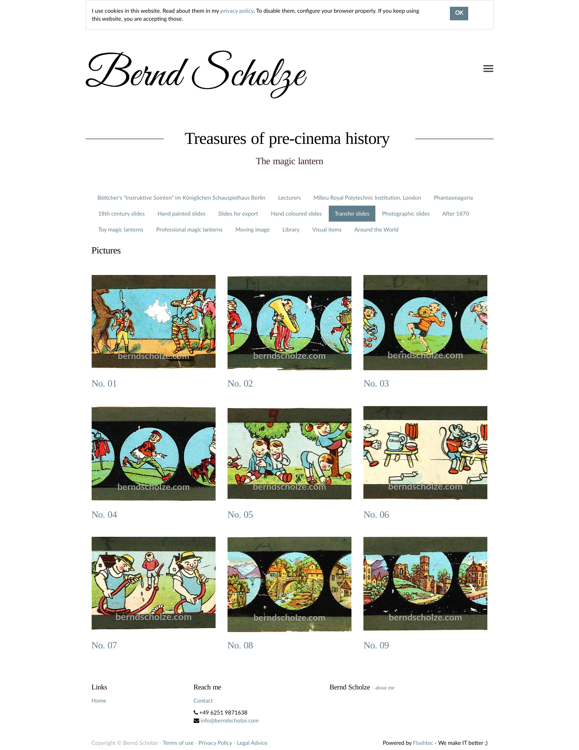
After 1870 (455, 213)
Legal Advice (252, 742)
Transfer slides (352, 213)
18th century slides (121, 213)
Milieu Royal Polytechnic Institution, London (367, 197)
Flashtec (423, 742)
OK (459, 13)
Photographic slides (406, 213)
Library (291, 229)
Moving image (253, 229)
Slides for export (238, 213)
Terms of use (178, 742)
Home (99, 700)
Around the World (376, 229)
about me (385, 688)
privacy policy (236, 10)
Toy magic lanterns (120, 229)
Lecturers (289, 197)
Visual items (327, 229)
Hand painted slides (181, 213)
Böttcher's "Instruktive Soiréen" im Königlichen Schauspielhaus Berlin (182, 197)
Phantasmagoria (453, 197)
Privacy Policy (215, 742)
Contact (203, 700)
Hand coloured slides (296, 213)
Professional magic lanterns (189, 229)
